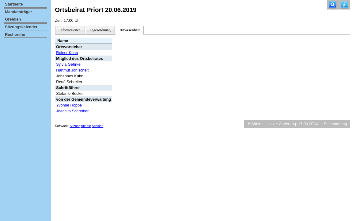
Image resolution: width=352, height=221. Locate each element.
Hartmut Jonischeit (72, 70)
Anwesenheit (130, 30)
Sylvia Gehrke (68, 64)
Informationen (70, 30)
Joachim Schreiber (72, 111)
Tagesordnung (100, 30)
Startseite (14, 4)
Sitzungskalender (21, 27)
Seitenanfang (335, 124)
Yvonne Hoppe (69, 105)
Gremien (13, 19)
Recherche (15, 34)
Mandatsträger (18, 12)
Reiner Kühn (67, 52)
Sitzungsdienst (80, 126)
